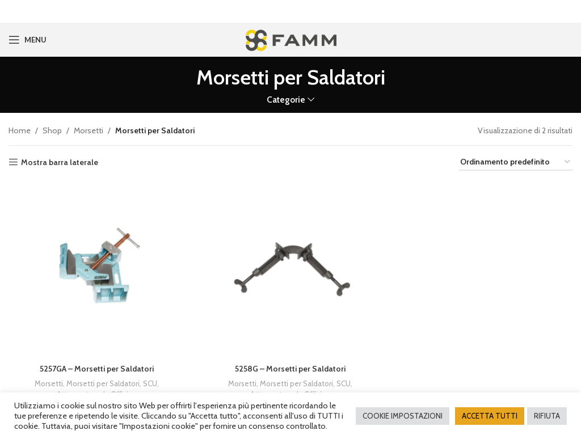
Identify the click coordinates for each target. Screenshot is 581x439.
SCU (150, 382)
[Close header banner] (567, 11)
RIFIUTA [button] (547, 415)
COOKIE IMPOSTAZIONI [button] (403, 415)
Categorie (286, 98)
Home (20, 129)
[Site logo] (290, 37)
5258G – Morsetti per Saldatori (290, 367)
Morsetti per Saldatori (103, 382)
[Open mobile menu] (27, 38)
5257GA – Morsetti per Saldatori (97, 367)
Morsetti (88, 129)
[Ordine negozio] (515, 161)
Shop (52, 129)
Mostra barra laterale (59, 161)
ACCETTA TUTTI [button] (489, 415)
